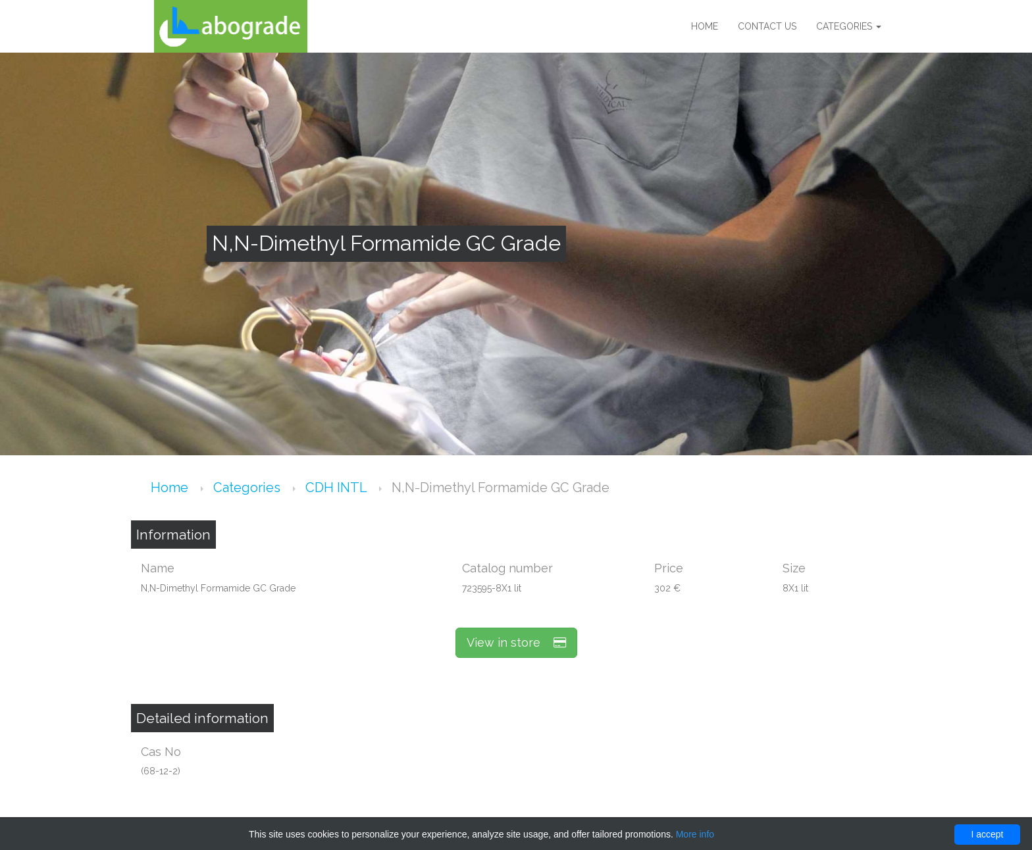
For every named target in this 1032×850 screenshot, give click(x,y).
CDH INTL (337, 487)
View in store (516, 642)
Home (704, 26)
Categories (848, 26)
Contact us (767, 26)
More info (695, 834)
